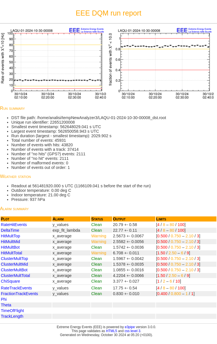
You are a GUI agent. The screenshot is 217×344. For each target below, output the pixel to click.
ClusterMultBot (14, 270)
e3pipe (130, 327)
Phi (4, 299)
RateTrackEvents (16, 288)
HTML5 (111, 331)
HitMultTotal (11, 253)
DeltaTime (10, 230)
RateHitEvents (14, 224)
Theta (6, 305)
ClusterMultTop (14, 258)
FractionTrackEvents (19, 293)
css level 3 (132, 331)
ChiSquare (10, 281)
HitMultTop (10, 236)
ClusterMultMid (14, 264)
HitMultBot (10, 247)
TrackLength (12, 316)
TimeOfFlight (12, 310)
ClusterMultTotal (15, 275)
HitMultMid (10, 241)
